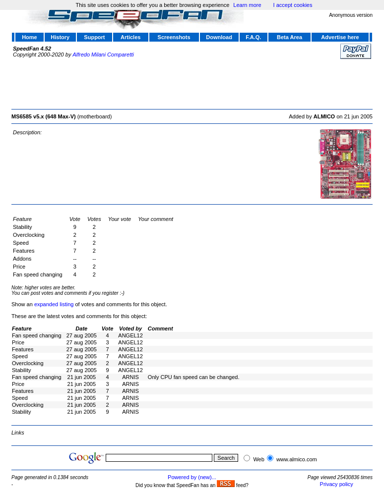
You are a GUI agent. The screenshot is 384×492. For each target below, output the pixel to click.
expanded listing (54, 304)
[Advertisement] (192, 82)
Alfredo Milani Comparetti (103, 54)
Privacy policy (336, 484)
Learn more (247, 5)
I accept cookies (293, 5)
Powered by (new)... (192, 477)
